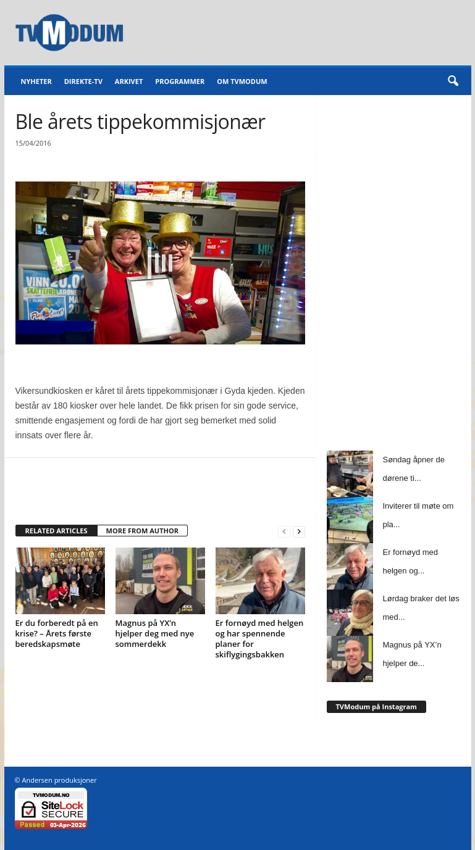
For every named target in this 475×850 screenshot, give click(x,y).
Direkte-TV (83, 81)
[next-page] (299, 531)
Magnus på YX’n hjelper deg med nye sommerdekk (155, 633)
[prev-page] (284, 531)
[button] (452, 81)
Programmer (179, 81)
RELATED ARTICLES (56, 530)
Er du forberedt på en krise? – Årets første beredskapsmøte (56, 633)
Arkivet (129, 81)
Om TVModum (242, 81)
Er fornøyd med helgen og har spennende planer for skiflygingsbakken (260, 638)
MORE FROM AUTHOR (142, 530)
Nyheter (36, 81)
